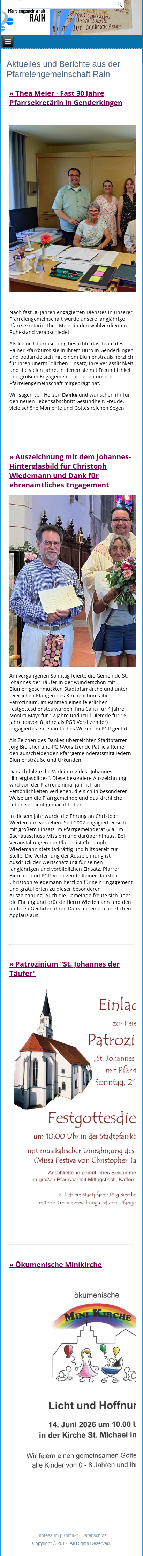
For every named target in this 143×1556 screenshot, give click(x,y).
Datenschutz (94, 1535)
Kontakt (70, 1535)
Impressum (47, 1535)
